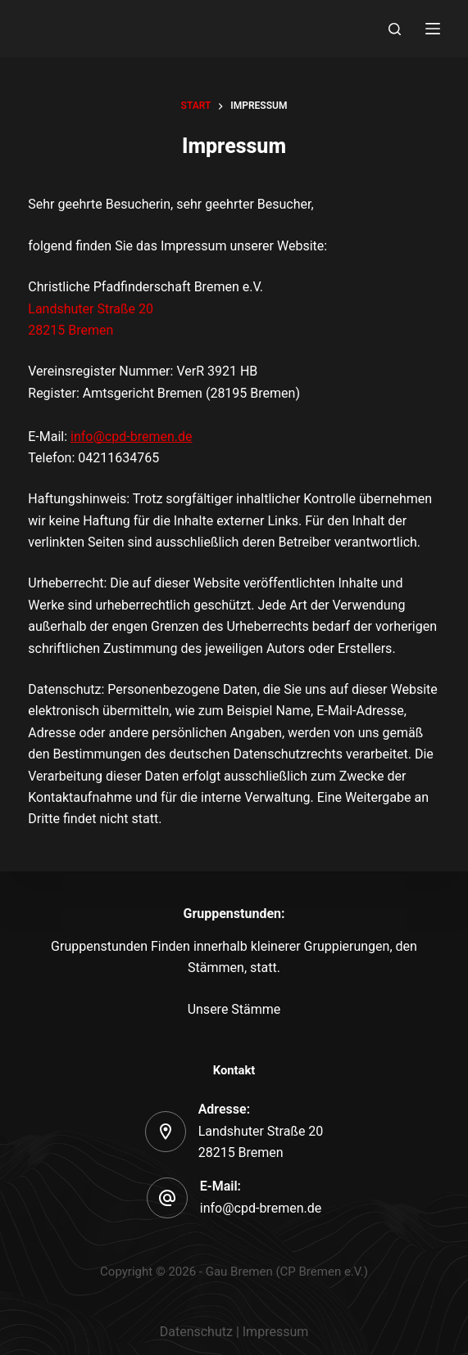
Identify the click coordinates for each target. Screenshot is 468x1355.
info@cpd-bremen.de (131, 436)
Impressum (276, 1331)
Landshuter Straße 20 (90, 309)
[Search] (394, 29)
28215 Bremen (70, 330)
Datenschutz (196, 1331)
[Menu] (432, 28)
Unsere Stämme (234, 1009)
